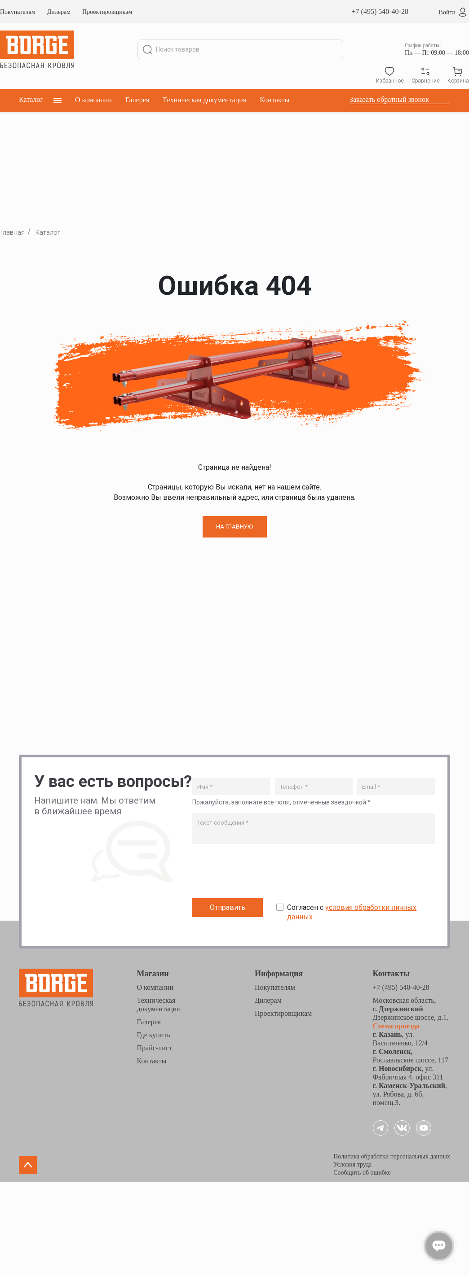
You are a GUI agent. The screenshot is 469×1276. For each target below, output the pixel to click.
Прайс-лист (154, 1048)
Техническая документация (204, 100)
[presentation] (260, 873)
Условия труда (352, 1164)
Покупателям (17, 12)
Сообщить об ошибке (361, 1172)
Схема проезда (396, 1026)
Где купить (153, 1035)
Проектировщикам (107, 12)
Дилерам (59, 12)
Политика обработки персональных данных (391, 1156)
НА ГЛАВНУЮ (234, 526)
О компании (93, 100)
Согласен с (351, 912)
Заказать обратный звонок (389, 99)
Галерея (137, 100)
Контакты (274, 100)
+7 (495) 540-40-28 (380, 11)
